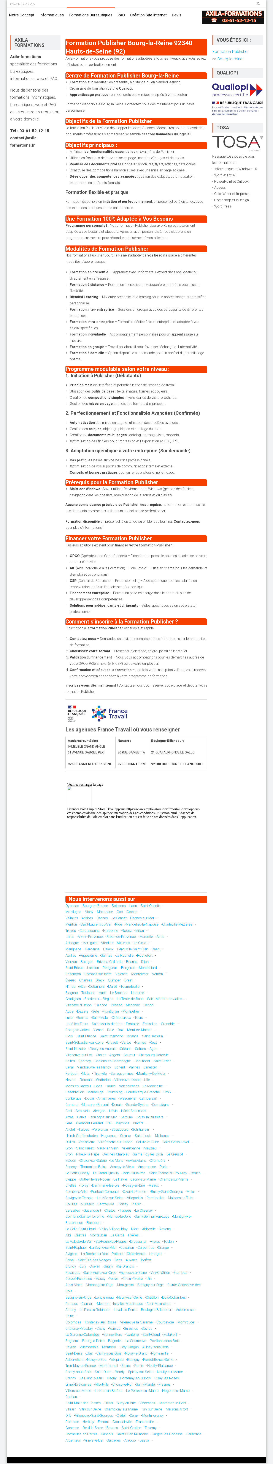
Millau (139, 931)
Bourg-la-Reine (93, 1342)
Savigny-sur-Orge (78, 1298)
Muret (112, 987)
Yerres (114, 1279)
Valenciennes (129, 1087)
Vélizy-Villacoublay (113, 1230)
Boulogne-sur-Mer (103, 1118)
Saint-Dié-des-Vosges (94, 1261)
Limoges (155, 1255)
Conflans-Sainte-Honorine (84, 1217)
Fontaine (132, 1024)
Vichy (89, 913)
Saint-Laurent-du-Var (96, 925)
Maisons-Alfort (177, 1410)
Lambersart (148, 1099)
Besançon (73, 975)
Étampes (180, 1273)
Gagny (112, 1379)
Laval (69, 1068)
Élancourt (93, 1224)
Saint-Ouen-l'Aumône (132, 1435)
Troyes (70, 931)
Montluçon (73, 913)
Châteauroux (121, 1018)
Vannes (134, 1068)
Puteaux (71, 1304)
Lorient (120, 1068)
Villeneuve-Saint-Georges (94, 1416)
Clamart (87, 1304)
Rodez (127, 931)
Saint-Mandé (145, 1385)
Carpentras (146, 1248)
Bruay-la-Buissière (149, 1118)
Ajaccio (130, 1441)
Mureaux (87, 1205)
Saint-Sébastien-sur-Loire (84, 1043)
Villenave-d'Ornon (78, 1006)
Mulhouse (162, 1137)
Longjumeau (104, 1298)
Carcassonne (89, 931)
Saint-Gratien (131, 1429)
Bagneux (72, 1342)
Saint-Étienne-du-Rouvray (168, 1174)
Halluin (110, 1087)
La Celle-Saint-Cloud (80, 1230)
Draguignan (138, 1242)
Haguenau (108, 1137)
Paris (163, 1168)
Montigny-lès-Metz (151, 1074)
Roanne (132, 1037)
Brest (128, 981)
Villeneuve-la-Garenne (136, 1323)
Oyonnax (72, 906)
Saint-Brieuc (74, 969)
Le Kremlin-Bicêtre (108, 1392)
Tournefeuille (130, 987)
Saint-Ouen (103, 1373)
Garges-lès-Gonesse (167, 1435)
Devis (176, 15)
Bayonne (122, 1124)
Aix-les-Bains (136, 1161)
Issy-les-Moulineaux (128, 1304)
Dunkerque (73, 1099)
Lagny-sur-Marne (143, 1180)
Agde (69, 1012)
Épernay (85, 1062)
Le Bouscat (118, 994)
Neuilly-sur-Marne (170, 1373)
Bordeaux (91, 1000)
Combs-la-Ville (76, 1192)
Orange (163, 1248)
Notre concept (21, 15)
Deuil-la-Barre (93, 1429)
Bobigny (133, 1360)
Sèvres (147, 1329)
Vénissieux (87, 1143)
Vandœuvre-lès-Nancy (94, 1068)
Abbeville (149, 1230)
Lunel (69, 1018)
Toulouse (88, 994)
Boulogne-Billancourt (156, 1311)
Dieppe (70, 1180)
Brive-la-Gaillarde (109, 963)
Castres (80, 1236)
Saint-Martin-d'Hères (107, 1024)
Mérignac (133, 1006)
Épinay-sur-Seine (140, 1373)
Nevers (70, 1081)
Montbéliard (148, 969)
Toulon (168, 1242)
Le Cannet (119, 919)
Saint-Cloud (151, 1335)
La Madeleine (153, 1087)
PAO (121, 15)
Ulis (149, 1279)
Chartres (85, 981)
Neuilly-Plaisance (160, 1366)
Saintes (106, 956)
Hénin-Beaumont (133, 1112)
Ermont (103, 1422)
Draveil (95, 1267)
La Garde (117, 1236)
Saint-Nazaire (75, 1050)
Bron (69, 1155)
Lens (69, 1124)
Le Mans (116, 1161)
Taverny (151, 1429)
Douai (89, 1099)
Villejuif (70, 1410)
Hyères (133, 1236)
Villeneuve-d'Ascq (127, 1081)
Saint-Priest (85, 1149)
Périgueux (110, 969)
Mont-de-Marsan (139, 1031)
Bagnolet (115, 1342)
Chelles (70, 1186)
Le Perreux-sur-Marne (142, 1392)
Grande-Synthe (137, 1105)
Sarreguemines (122, 1074)
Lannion (93, 969)
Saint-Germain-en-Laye (152, 1217)
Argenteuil (72, 1441)
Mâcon (70, 1161)
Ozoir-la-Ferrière (135, 1192)
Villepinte (117, 1360)
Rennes (82, 1018)
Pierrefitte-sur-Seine (158, 1360)
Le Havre (120, 1180)
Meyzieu (150, 1149)
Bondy (120, 1373)
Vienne (98, 1031)
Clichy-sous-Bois (108, 1354)
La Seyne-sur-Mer (103, 1248)
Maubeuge (95, 1093)
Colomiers (97, 987)
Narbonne (110, 931)
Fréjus (155, 1242)
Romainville (159, 1354)
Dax (121, 1031)
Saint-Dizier (162, 1062)
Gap (120, 913)
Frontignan (111, 1012)
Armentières (106, 1099)
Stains (126, 1366)
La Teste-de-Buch (130, 1000)
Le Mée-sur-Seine (110, 1199)
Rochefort (144, 956)
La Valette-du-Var (78, 1242)
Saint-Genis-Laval (176, 1143)
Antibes (87, 919)
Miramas (123, 944)
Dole (110, 1031)
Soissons (119, 906)
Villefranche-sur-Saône (115, 1143)
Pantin (139, 1366)
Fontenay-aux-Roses (100, 1323)
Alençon (99, 1112)
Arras (69, 1118)
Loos (98, 1087)
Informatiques (52, 15)
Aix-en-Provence (90, 937)
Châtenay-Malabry (79, 1329)
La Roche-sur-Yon (94, 1255)
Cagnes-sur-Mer (142, 919)
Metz (85, 1074)
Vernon (157, 975)
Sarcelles (114, 1441)
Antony (70, 1311)
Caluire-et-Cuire (147, 1143)
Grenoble (168, 1024)
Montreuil (109, 1348)
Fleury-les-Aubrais (102, 1050)
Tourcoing (114, 1093)
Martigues (90, 944)
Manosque (105, 913)
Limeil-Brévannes (78, 1385)
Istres (69, 937)
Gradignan (73, 1000)
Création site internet (148, 15)
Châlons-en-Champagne (113, 1062)
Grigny (108, 1267)
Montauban (98, 1236)
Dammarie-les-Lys (105, 1186)
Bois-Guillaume (134, 1174)
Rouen (195, 1174)
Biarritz (138, 1124)
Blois (69, 1037)
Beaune (132, 963)
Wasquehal (127, 1099)
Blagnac (71, 994)
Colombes (73, 1323)
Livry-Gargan (129, 1348)
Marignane (73, 950)
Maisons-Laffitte (180, 1199)
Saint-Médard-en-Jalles (164, 1000)
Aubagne (72, 944)
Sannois (107, 1435)
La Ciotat (140, 944)
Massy (100, 1279)
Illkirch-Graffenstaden (81, 1137)
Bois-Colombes (174, 1298)
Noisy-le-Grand (136, 1354)
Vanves (114, 1329)
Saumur (129, 1056)
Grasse (132, 913)
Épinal (69, 1261)
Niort (134, 1230)
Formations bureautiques (91, 15)
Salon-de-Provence (121, 937)
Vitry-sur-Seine (90, 1410)
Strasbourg (119, 1130)
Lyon (69, 1149)
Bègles (108, 1000)
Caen (155, 950)
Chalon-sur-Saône (93, 1161)
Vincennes (147, 1404)
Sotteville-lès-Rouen (95, 1180)
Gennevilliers (112, 1335)
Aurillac (70, 956)
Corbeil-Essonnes (78, 1279)
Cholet (101, 1056)
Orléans (125, 1050)
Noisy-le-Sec (96, 1360)
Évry (83, 1267)
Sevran (70, 1348)
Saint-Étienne (86, 1037)
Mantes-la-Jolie (119, 1217)
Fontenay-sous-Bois (135, 1379)
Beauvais (82, 1112)
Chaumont (142, 1062)
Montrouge (186, 1323)
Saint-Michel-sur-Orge (100, 1273)
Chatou (110, 1211)
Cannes (102, 919)
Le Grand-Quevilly (106, 1174)
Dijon (145, 963)
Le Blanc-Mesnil (91, 1379)
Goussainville (122, 1422)
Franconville (145, 1422)
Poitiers (117, 1255)
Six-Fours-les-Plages (111, 1242)
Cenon (148, 1006)
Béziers (82, 1012)
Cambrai (71, 1105)
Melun (191, 1192)
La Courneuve (135, 1342)
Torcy (84, 1186)
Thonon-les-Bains (93, 1168)
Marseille (146, 937)
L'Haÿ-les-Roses (166, 1379)
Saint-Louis (143, 1137)
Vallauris (71, 919)
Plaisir (136, 1205)
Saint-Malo (100, 1018)
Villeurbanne (131, 1149)
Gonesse (72, 1429)
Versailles (72, 1211)
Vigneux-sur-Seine (133, 1273)
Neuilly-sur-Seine (129, 1298)
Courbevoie (165, 1323)
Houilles (71, 1205)
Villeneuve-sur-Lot (78, 1056)
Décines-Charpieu (116, 1155)
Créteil (121, 1416)
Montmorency (153, 1416)
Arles (160, 937)
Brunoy (70, 1267)
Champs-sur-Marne (174, 1180)
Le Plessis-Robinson (95, 1311)
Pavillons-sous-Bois (164, 1342)
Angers (114, 1056)
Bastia (144, 1441)
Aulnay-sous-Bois (155, 1348)
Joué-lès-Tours (76, 1024)
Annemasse (147, 1168)
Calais (81, 1118)
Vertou (126, 1043)
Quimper (114, 981)
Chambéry (157, 1161)
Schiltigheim (141, 1130)
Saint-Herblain (152, 1037)
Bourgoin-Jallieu (77, 1031)
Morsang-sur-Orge (99, 1286)
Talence (101, 1006)
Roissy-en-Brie (134, 1186)
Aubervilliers (74, 1360)
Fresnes (165, 1385)
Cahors (140, 1050)
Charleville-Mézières (177, 925)
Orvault (112, 1043)
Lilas (89, 1354)
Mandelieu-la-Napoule (142, 925)
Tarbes (84, 1130)
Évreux (70, 981)
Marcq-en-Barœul (95, 1105)
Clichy (101, 1329)
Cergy (134, 1416)
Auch (102, 994)
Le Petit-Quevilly (77, 1174)
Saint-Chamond (111, 1037)
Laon (133, 906)
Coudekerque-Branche (143, 1093)
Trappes (125, 1211)
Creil (68, 1112)
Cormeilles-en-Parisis (81, 1435)
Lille (147, 1081)
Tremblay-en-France (80, 1366)
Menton (71, 925)
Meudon (103, 1304)
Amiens (165, 1230)
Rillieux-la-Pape (87, 1155)
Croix (167, 1093)
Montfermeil (109, 1366)
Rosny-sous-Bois (78, 1373)
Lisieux (108, 950)
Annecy (71, 1168)
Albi (68, 1236)
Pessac (116, 1006)
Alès (82, 987)
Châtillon (152, 1298)
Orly (68, 1416)
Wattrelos (103, 1081)
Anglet (70, 1130)
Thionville (100, 1074)
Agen (153, 1050)
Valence (121, 975)
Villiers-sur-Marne (78, 1392)
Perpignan (100, 1130)
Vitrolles (107, 944)
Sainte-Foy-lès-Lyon (148, 1155)
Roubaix (86, 1081)
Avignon (71, 1255)
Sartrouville (105, 1205)
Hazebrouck (74, 1093)
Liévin (113, 1112)
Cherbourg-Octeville (154, 1056)
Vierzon (71, 963)
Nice (118, 925)
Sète (95, 1012)
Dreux (100, 981)
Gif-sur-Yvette (132, 1279)
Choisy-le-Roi (122, 1385)
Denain (117, 1105)
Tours (139, 1018)
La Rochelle (124, 956)
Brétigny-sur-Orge (150, 1286)
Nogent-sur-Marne (176, 1392)
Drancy (70, 1379)
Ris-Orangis (125, 1267)
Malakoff (170, 1335)
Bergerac (128, 969)
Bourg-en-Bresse (95, 906)
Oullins (70, 1143)
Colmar (125, 1137)
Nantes (140, 1043)
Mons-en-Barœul (78, 1087)
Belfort (146, 1261)
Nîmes (70, 987)
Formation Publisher (230, 52)
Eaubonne (194, 1435)
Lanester (150, 1068)
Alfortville (102, 1385)
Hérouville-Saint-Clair (132, 950)
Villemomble (89, 1348)
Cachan (71, 1398)
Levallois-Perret (125, 1311)
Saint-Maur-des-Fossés (83, 1404)
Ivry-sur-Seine (151, 1410)
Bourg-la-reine (229, 59)
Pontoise (72, 1422)
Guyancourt (92, 1211)
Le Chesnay (144, 1211)
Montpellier (130, 1012)
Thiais (108, 1404)
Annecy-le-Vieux (122, 1168)
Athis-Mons (73, 1286)
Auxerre (131, 1261)
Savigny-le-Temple (79, 1199)
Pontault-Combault (105, 1192)
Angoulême (88, 956)
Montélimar (139, 975)
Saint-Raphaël (75, 1248)
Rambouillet (155, 1199)
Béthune (127, 1118)
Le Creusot (175, 1155)
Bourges (87, 963)
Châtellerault (136, 1255)
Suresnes (131, 1329)
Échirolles (150, 1024)
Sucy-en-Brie (126, 1404)
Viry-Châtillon (160, 1273)
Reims (70, 1062)
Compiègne (161, 1105)
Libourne (137, 994)
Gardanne (92, 950)
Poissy (123, 1205)
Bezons (112, 1429)
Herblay (88, 1422)
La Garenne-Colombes (82, 1335)
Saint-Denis (73, 1354)
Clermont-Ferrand (89, 1124)
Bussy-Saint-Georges (167, 1192)
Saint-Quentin (150, 906)
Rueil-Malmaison (158, 1304)
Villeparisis (135, 1199)
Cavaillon (127, 1248)
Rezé (153, 1043)
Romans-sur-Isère (98, 975)
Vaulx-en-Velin (107, 1149)
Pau (109, 1124)
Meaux (154, 1186)
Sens (118, 1261)
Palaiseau (72, 1273)
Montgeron (125, 1286)
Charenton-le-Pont (172, 1404)
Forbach (71, 1074)
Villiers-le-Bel (93, 1441)
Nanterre (132, 1335)
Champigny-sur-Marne (121, 1410)
